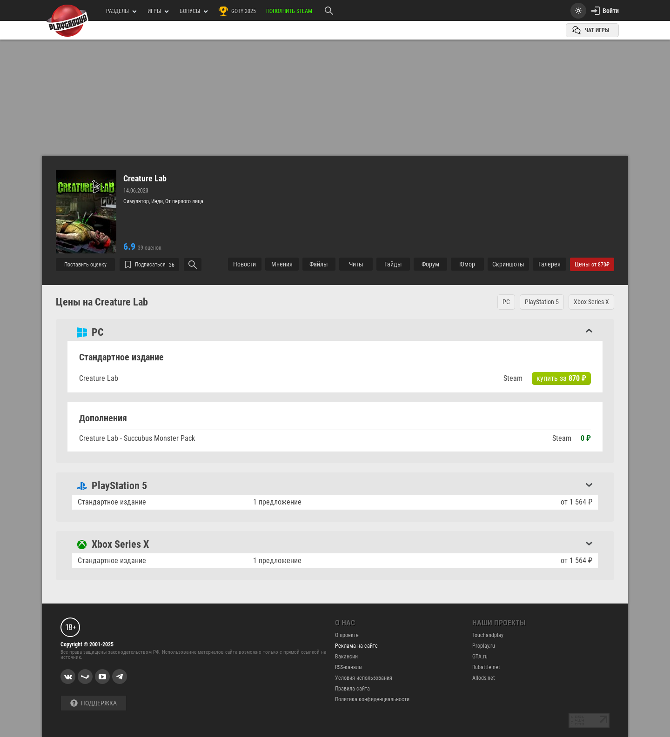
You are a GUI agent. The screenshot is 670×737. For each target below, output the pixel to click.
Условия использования (363, 678)
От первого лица (184, 201)
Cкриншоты (508, 264)
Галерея (549, 264)
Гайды (393, 264)
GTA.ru (480, 656)
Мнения (282, 264)
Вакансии (346, 656)
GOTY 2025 (237, 11)
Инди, (158, 201)
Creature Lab (145, 178)
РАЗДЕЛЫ (121, 11)
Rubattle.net (486, 667)
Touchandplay (487, 635)
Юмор (467, 264)
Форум (430, 264)
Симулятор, (137, 201)
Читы (356, 264)
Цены (592, 264)
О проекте (347, 635)
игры (157, 11)
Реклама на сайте (356, 646)
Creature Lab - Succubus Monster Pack (137, 438)
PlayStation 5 (542, 301)
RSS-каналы (348, 667)
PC (506, 301)
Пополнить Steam (289, 11)
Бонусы (194, 11)
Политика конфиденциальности (372, 699)
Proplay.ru (483, 646)
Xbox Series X (591, 301)
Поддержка (93, 703)
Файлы (318, 264)
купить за (561, 378)
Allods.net (483, 678)
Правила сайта (352, 688)
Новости (244, 264)
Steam (513, 378)
